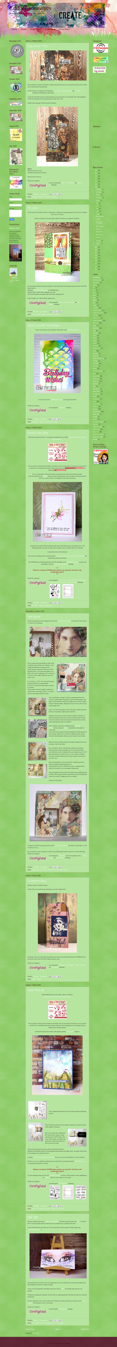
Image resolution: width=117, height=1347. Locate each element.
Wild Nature (35, 990)
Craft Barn (95, 315)
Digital (94, 325)
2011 (96, 269)
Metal (94, 373)
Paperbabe (83, 965)
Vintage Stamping (97, 426)
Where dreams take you (34, 1229)
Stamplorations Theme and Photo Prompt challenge (57, 996)
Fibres (62, 1289)
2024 (96, 176)
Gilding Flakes (96, 348)
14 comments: (44, 867)
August (98, 200)
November (99, 192)
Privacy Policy (64, 29)
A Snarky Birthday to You (41, 290)
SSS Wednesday (70, 183)
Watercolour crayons (98, 434)
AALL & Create (97, 280)
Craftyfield (14, 277)
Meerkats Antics (14, 228)
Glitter (94, 351)
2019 (96, 247)
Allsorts (63, 183)
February (98, 241)
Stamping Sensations (60, 582)
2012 (96, 266)
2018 (96, 250)
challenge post (79, 468)
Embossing (42, 1208)
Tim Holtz (95, 424)
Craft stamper (54, 967)
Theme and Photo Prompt (61, 564)
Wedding (95, 439)
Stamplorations (51, 314)
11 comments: (44, 311)
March (98, 214)
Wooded (45, 476)
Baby (94, 290)
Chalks (94, 305)
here (50, 738)
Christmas (95, 308)
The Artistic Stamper (98, 421)
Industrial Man (37, 46)
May (97, 208)
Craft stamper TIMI (73, 580)
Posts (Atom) (36, 1333)
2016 (96, 255)
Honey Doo (96, 356)
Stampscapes (96, 414)
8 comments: (43, 419)
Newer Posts (30, 1329)
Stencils (57, 314)
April (97, 211)
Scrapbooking (50, 29)
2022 (96, 181)
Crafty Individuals (97, 320)
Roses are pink (37, 433)
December (99, 189)
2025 (96, 173)
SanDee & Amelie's (66, 91)
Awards (23, 29)
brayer (94, 297)
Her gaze (33, 617)
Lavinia (95, 368)
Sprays (94, 401)
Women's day (36, 881)
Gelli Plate (34, 197)
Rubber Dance (96, 391)
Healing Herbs (70, 1031)
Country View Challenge (64, 621)
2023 (96, 178)
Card (33, 314)
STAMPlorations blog (73, 330)
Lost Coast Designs (98, 371)
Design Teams (35, 29)
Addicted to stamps (69, 302)
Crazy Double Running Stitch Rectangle (44, 1157)
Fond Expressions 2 (79, 1161)
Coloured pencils (97, 310)
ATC (94, 287)
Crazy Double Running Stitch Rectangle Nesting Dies (70, 556)
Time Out (60, 302)
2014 (96, 261)
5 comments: (43, 1206)
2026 (96, 170)
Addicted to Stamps (71, 582)
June (97, 206)
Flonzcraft (95, 333)
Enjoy (66, 728)
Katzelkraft (96, 363)
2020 (96, 187)
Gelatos (95, 343)
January (98, 243)
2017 (96, 252)
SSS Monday (57, 91)
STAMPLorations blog (57, 399)
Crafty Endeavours (30, 8)
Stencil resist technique (43, 326)
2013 (96, 263)
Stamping (54, 197)
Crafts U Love (96, 318)
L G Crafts (95, 366)
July (97, 203)
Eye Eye (32, 1217)
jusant (57, 1343)
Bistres (94, 292)
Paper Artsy (48, 197)
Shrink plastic (96, 399)
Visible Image (59, 1323)
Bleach (94, 295)
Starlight (95, 416)
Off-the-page (96, 378)
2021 (96, 184)
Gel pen (95, 340)
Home (58, 1329)
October (98, 195)
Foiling (45, 869)
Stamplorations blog (54, 1175)
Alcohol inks (96, 282)
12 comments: (44, 603)
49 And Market (97, 277)
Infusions (47, 1208)
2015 (96, 258)
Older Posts (85, 1329)
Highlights (95, 353)
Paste (94, 386)
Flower (36, 605)
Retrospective (96, 388)
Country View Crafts (37, 869)
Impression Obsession (98, 358)
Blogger (68, 1343)
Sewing (95, 396)
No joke (32, 208)
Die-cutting (38, 314)
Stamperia (95, 406)
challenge (47, 1177)
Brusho (33, 1208)
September (99, 197)
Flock (94, 330)
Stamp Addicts (96, 404)
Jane (44, 623)
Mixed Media (41, 197)
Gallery (14, 29)
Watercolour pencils (98, 437)
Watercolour (96, 432)
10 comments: (44, 194)
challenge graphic (61, 470)
